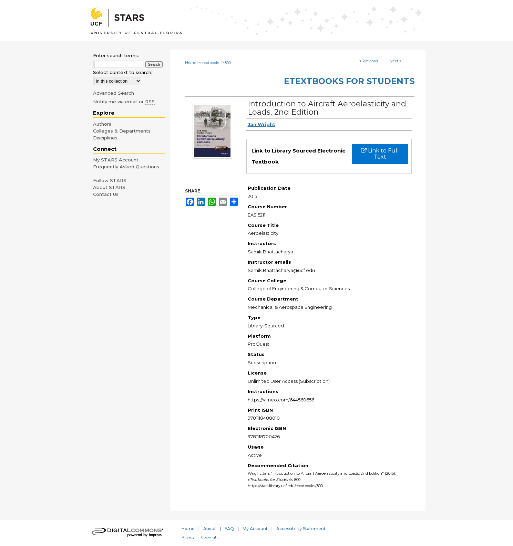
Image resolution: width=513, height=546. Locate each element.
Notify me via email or (124, 101)
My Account (255, 528)
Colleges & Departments (122, 131)
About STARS (109, 187)
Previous (370, 61)
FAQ (229, 528)
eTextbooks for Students (349, 81)
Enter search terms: (116, 55)
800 (228, 62)
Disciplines (105, 137)
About (209, 528)
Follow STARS (109, 180)
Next (394, 61)
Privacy (188, 537)
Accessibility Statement (301, 528)
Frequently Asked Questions (126, 166)
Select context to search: (122, 72)
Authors (102, 124)
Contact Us (106, 194)
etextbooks (210, 62)
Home (190, 62)
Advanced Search (113, 93)
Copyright (210, 537)
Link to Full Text (380, 153)
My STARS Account (115, 159)
